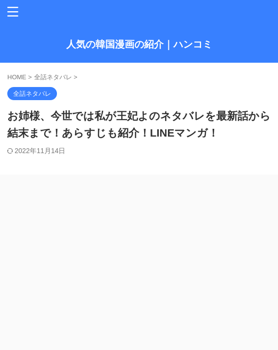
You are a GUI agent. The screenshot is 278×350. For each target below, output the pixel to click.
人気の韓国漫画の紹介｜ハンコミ (139, 44)
